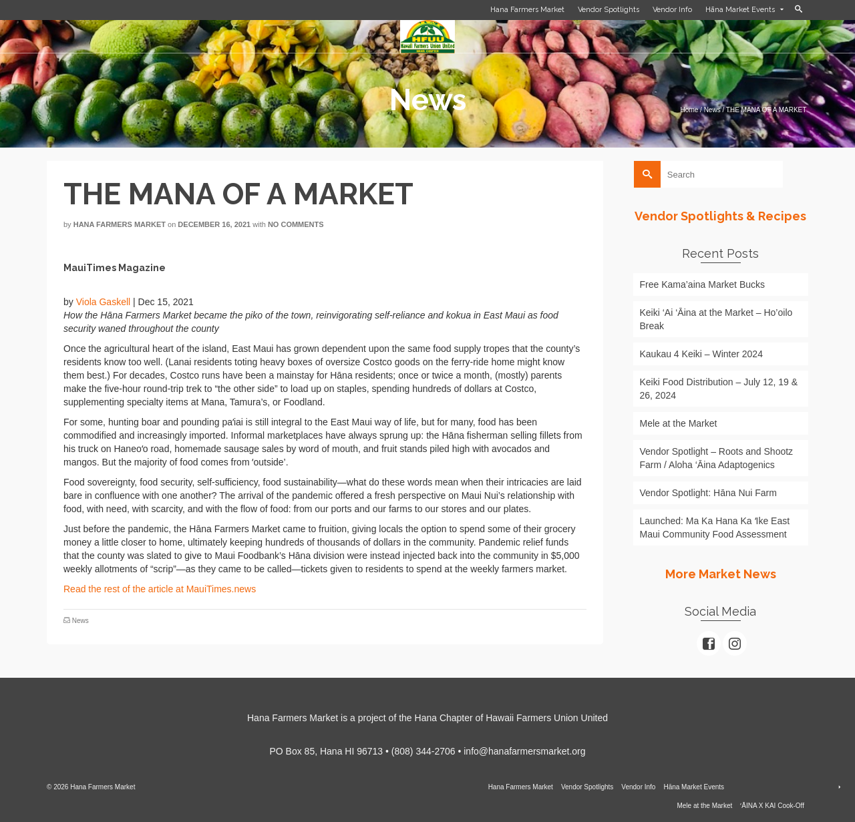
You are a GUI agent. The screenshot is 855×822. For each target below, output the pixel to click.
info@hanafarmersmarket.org (524, 751)
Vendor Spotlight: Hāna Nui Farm (708, 492)
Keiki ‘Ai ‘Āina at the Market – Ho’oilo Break (716, 319)
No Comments (296, 224)
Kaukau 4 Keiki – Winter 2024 (701, 354)
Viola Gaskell (103, 301)
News (80, 620)
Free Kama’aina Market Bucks (702, 284)
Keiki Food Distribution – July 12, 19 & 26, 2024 (719, 389)
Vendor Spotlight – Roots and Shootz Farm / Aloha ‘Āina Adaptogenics (717, 458)
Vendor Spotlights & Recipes (720, 216)
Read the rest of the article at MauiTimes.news (159, 589)
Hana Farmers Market (119, 224)
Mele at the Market (678, 423)
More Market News (720, 574)
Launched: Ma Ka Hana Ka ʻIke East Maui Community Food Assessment (715, 528)
